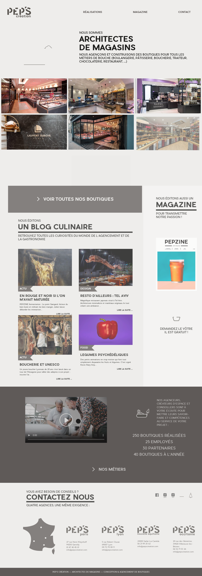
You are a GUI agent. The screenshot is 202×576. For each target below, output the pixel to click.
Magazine (140, 12)
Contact (184, 12)
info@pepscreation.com (98, 550)
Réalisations (92, 12)
